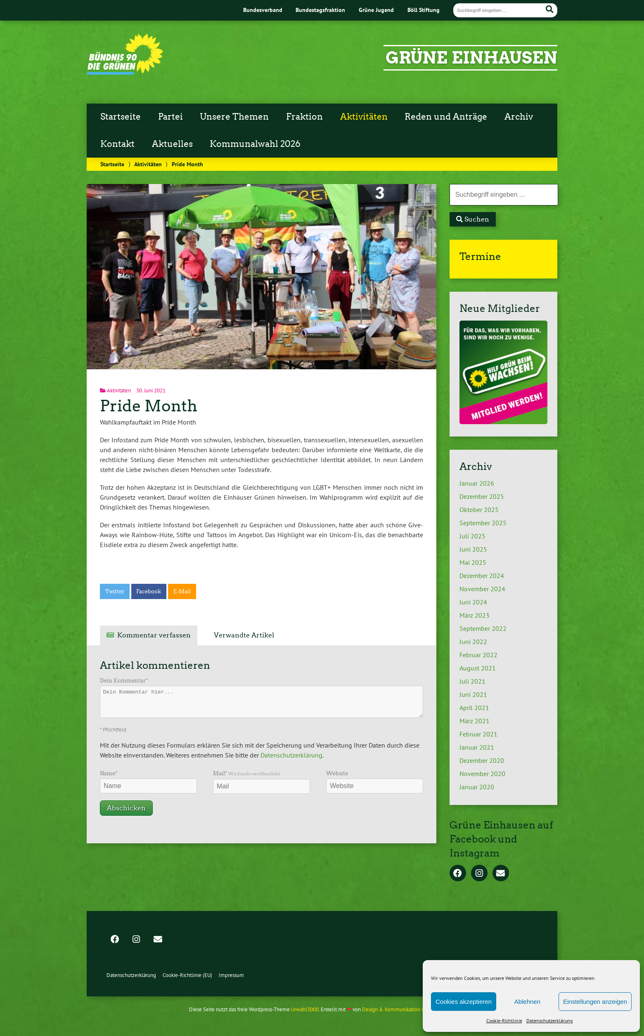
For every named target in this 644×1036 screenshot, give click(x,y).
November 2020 (482, 773)
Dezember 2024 (481, 575)
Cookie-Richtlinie (504, 1020)
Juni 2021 (473, 694)
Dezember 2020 (481, 760)
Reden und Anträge (446, 116)
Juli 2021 (472, 681)
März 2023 (474, 615)
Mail (246, 773)
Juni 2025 (473, 549)
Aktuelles (172, 144)
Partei (170, 116)
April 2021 (474, 707)
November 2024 (482, 589)
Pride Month (148, 405)
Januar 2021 (476, 747)
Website (337, 773)
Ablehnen (527, 1001)
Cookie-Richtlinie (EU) (187, 975)
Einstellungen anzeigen (595, 1001)
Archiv (518, 116)
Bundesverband (262, 10)
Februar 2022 (478, 655)
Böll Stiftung (423, 10)
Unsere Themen (234, 116)
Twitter (114, 591)
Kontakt (117, 144)
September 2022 (483, 628)
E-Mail (182, 591)
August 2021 (477, 668)
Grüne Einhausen (471, 58)
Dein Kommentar (124, 680)
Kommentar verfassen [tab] (154, 635)
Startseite (120, 116)
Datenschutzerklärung (549, 1020)
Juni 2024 (473, 602)
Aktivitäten (364, 116)
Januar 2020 (476, 787)
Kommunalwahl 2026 (255, 144)
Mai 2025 (472, 562)
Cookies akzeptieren (464, 1001)
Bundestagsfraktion (320, 10)
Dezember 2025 (481, 496)
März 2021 (474, 721)
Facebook (148, 591)
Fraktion (304, 116)
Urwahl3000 (305, 1009)
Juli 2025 (472, 536)
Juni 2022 (473, 641)
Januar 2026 (476, 483)
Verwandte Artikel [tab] (244, 635)
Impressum (231, 975)
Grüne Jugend (376, 10)
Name (108, 773)
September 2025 (483, 523)
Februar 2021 (478, 734)
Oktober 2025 (479, 509)
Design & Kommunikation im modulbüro (408, 1009)
